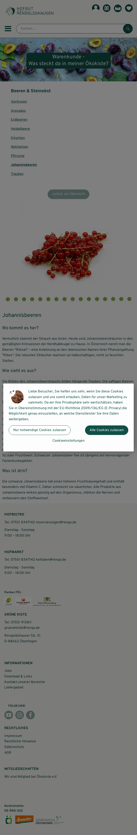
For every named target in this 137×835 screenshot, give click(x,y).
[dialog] (68, 417)
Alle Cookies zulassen (107, 430)
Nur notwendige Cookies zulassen (39, 430)
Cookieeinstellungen (68, 441)
